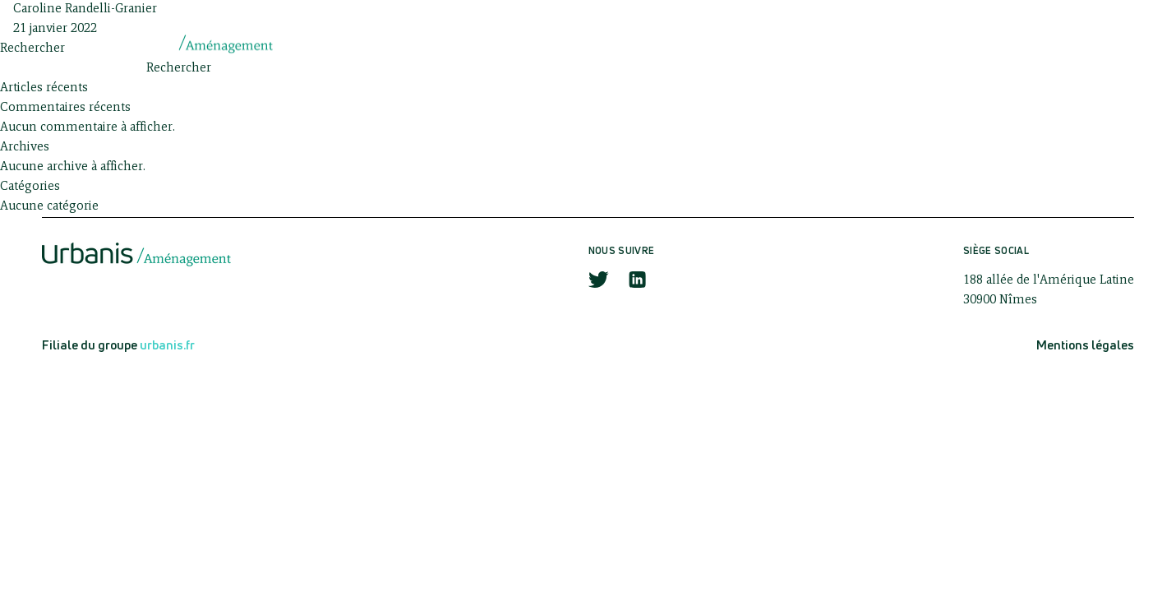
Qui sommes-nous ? (553, 43)
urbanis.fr (167, 345)
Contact (1062, 43)
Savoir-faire (700, 43)
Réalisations (947, 43)
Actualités (822, 43)
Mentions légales (1085, 345)
